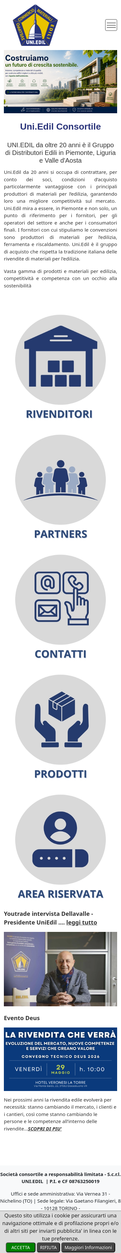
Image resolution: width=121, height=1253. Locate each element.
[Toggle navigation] (111, 25)
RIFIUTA (48, 1247)
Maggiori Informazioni (88, 1247)
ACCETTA (20, 1247)
